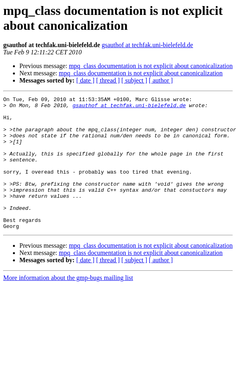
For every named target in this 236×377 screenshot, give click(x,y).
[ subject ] (134, 80)
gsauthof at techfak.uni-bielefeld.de (147, 44)
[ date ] (85, 80)
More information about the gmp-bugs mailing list (68, 304)
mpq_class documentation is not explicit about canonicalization (151, 65)
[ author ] (161, 80)
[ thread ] (108, 80)
